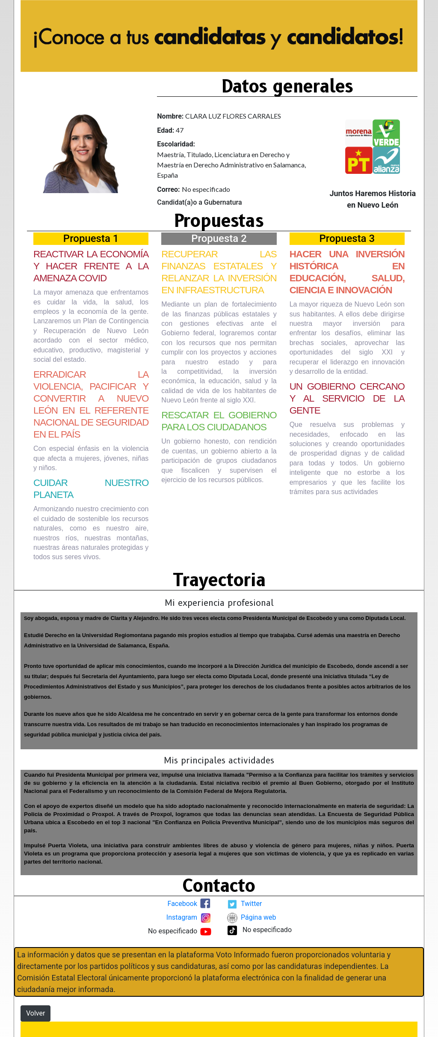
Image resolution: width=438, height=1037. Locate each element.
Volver (35, 1013)
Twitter (251, 904)
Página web (258, 917)
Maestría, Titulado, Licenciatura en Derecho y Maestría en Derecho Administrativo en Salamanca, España (231, 164)
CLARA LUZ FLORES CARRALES (233, 116)
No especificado (206, 189)
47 (179, 130)
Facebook (182, 904)
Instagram (181, 917)
